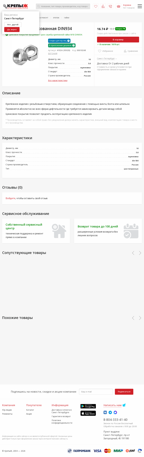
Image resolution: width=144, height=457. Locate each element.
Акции (29, 413)
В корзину (118, 39)
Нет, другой (12, 24)
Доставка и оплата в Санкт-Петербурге (62, 411)
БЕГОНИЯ (52, 53)
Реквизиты (7, 413)
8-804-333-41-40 (116, 419)
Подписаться (124, 391)
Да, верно (12, 29)
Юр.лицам (7, 409)
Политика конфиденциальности (62, 421)
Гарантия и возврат (61, 416)
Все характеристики (57, 80)
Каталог (30, 409)
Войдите (10, 198)
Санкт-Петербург (106, 58)
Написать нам (113, 405)
